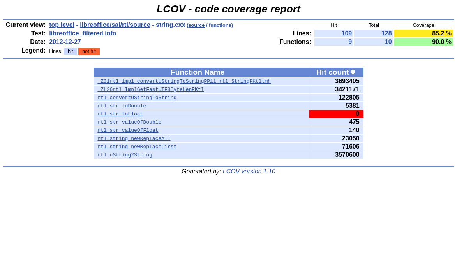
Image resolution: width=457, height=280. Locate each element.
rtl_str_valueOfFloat (127, 130)
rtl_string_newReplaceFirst (136, 146)
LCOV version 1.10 (249, 171)
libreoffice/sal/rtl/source (115, 24)
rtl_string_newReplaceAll (133, 138)
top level (61, 24)
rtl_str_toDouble (121, 105)
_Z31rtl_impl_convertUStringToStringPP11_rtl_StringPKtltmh (184, 81)
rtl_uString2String (124, 154)
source (196, 25)
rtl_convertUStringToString (136, 97)
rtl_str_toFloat (120, 113)
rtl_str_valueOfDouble (129, 122)
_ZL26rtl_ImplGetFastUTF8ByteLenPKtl (150, 89)
